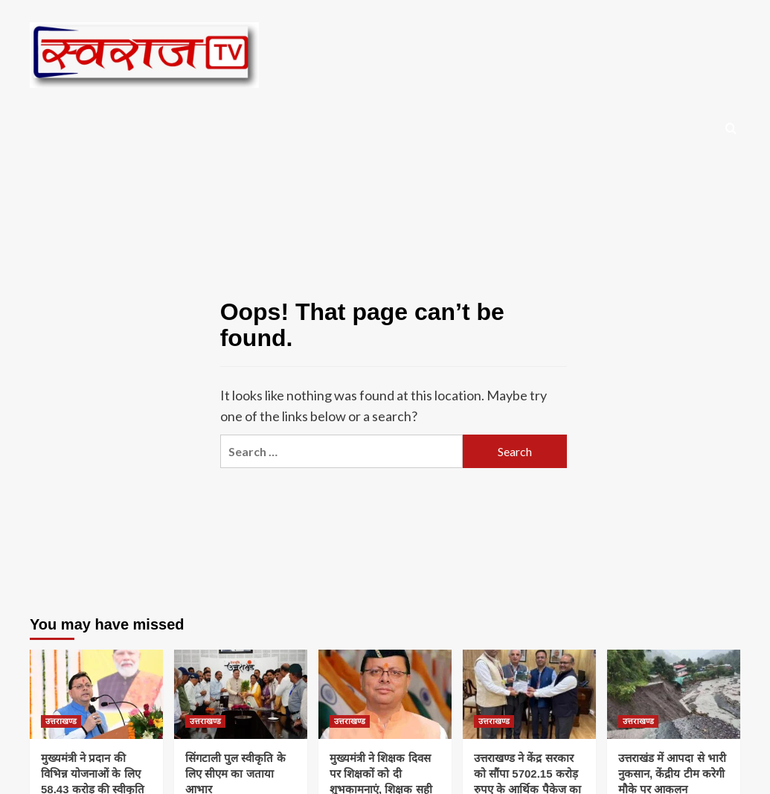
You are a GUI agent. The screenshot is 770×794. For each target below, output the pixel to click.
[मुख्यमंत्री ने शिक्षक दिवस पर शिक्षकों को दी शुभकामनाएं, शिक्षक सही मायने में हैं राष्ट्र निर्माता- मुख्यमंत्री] (385, 694)
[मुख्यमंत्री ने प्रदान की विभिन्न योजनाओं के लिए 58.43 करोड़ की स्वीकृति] (96, 694)
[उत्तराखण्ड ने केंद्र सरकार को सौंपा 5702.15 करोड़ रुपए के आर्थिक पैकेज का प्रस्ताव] (529, 694)
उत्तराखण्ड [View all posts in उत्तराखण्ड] (61, 721)
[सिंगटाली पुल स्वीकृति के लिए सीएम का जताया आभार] (240, 694)
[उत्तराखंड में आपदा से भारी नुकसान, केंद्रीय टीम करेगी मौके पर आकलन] (673, 694)
